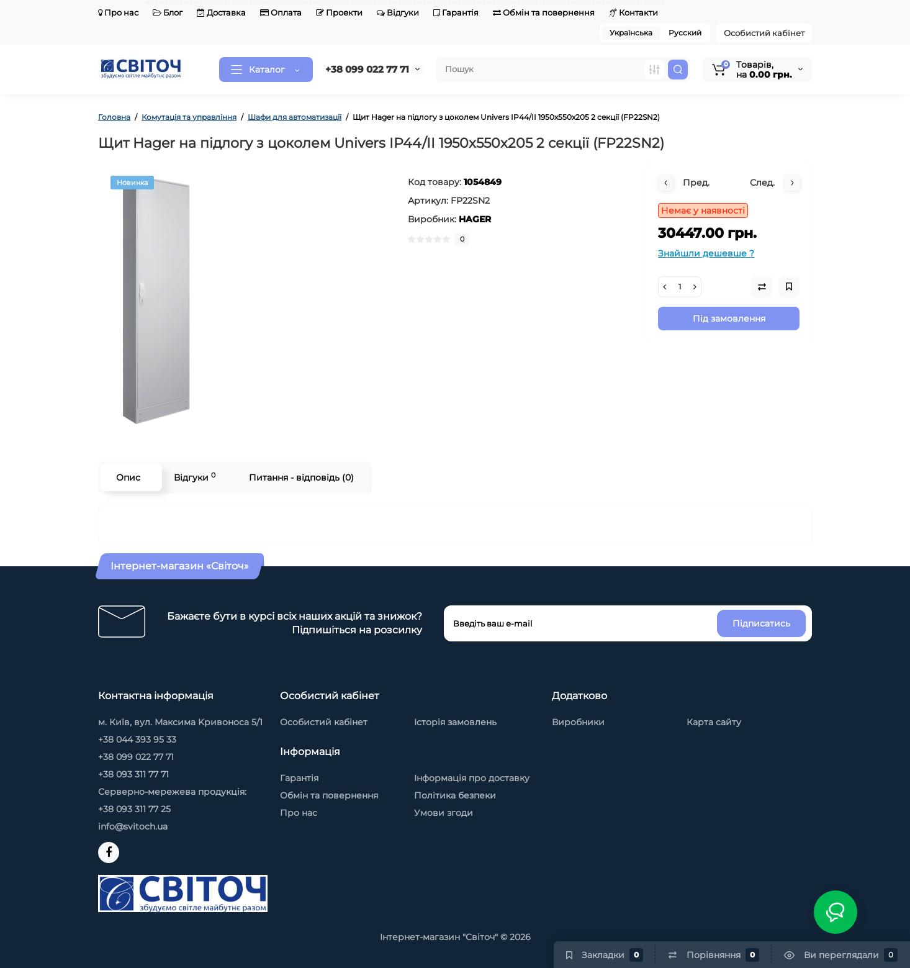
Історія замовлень (455, 722)
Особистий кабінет (764, 33)
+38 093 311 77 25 (134, 809)
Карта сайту (714, 722)
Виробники (578, 722)
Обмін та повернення (544, 12)
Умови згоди (443, 812)
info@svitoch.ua (133, 826)
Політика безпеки (455, 795)
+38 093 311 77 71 (133, 774)
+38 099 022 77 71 (367, 69)
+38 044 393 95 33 (137, 739)
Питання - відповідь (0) (301, 477)
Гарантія (456, 12)
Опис (128, 477)
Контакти (633, 12)
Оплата (281, 12)
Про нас (118, 12)
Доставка (221, 12)
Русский (685, 32)
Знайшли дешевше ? (706, 253)
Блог (167, 12)
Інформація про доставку (471, 778)
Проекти (339, 12)
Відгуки (398, 12)
